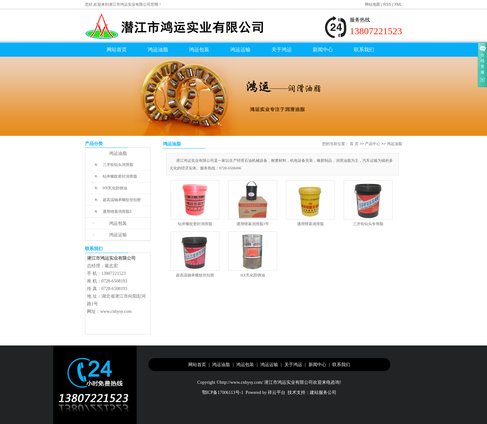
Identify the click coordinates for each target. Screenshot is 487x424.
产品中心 (372, 144)
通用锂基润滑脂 (310, 224)
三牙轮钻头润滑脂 (118, 164)
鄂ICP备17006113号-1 (223, 392)
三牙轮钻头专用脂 (368, 224)
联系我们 (364, 49)
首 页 (354, 144)
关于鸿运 (281, 49)
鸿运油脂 (158, 49)
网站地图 (372, 4)
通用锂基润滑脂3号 (253, 224)
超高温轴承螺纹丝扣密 (122, 200)
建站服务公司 (323, 392)
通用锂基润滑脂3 (117, 211)
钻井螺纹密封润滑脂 (120, 176)
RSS (387, 4)
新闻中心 (323, 49)
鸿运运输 (240, 49)
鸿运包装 (199, 49)
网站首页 (117, 49)
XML (398, 4)
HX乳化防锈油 (115, 188)
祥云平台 (276, 392)
